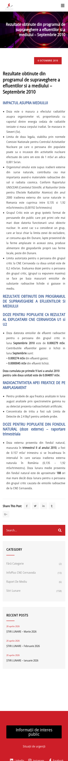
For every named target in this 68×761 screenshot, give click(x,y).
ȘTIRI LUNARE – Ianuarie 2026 (22, 660)
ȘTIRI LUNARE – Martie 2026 (21, 631)
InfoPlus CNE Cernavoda (21, 573)
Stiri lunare (13, 591)
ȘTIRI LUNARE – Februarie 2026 (23, 646)
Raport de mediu (16, 582)
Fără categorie (15, 564)
